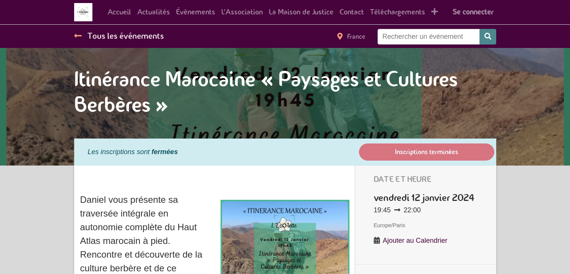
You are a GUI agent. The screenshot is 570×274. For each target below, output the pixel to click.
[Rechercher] (487, 37)
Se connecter (473, 12)
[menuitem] (119, 12)
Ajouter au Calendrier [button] (415, 240)
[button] (434, 12)
